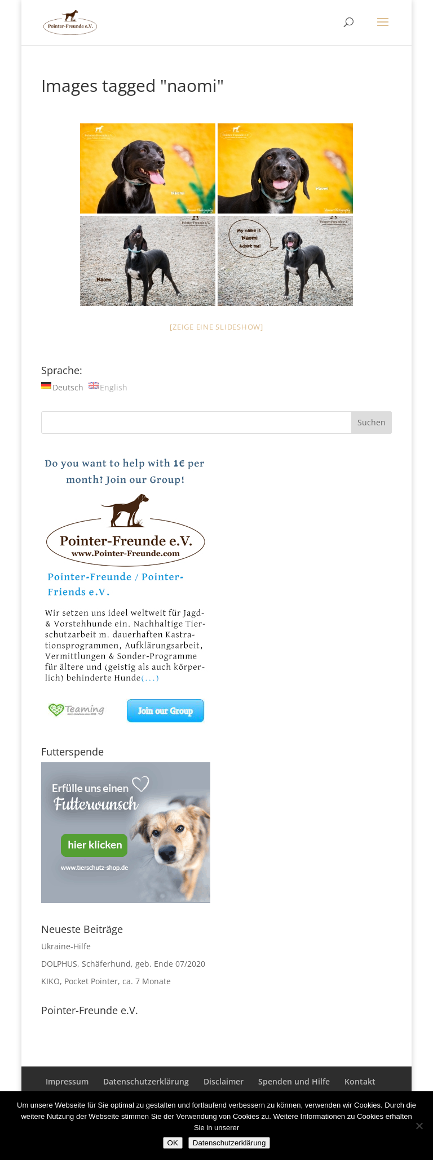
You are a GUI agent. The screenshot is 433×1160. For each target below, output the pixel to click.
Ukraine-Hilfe (66, 946)
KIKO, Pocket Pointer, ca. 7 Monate (106, 981)
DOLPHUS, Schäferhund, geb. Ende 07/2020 (123, 963)
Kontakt (359, 1081)
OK (172, 1143)
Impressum (67, 1081)
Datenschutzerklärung (146, 1081)
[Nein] (419, 1125)
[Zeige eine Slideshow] (216, 327)
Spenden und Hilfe (294, 1081)
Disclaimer (224, 1081)
